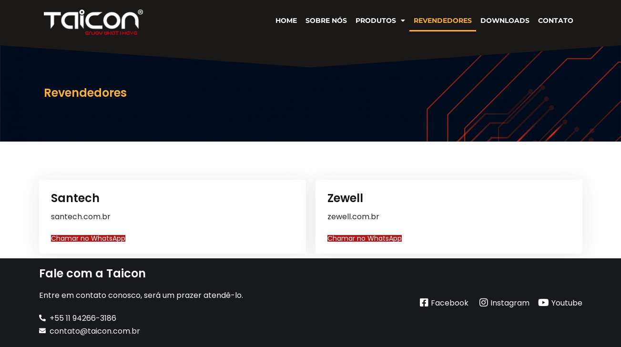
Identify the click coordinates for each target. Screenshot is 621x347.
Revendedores (443, 20)
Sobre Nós (326, 20)
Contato (555, 20)
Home (286, 20)
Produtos (380, 20)
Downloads (504, 20)
